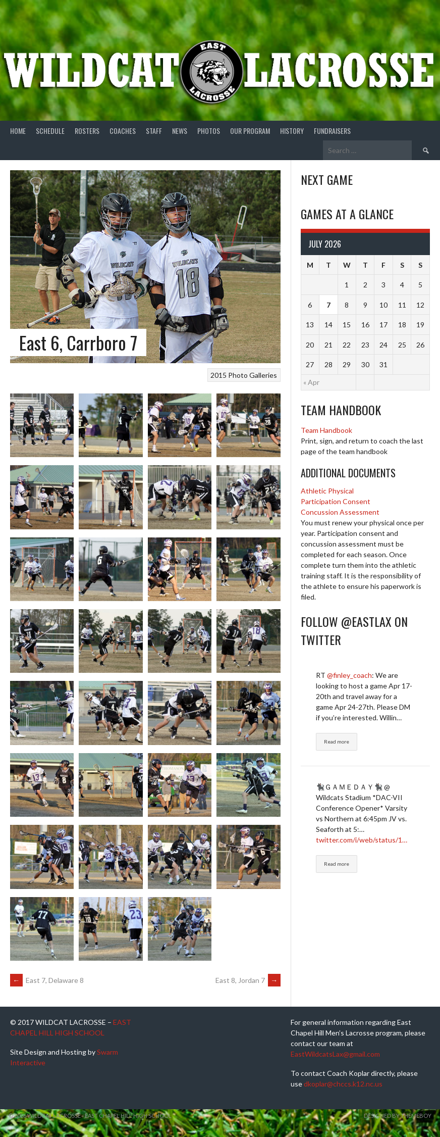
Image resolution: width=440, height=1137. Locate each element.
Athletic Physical (327, 490)
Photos (208, 130)
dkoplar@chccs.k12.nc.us (343, 1083)
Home (18, 130)
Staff (154, 130)
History (292, 130)
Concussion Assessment (340, 512)
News (179, 130)
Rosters (87, 130)
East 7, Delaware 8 (47, 980)
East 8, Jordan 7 (248, 980)
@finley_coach (349, 675)
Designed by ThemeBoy (397, 1115)
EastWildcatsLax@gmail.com (335, 1054)
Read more (336, 741)
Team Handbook (326, 430)
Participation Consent (335, 501)
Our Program (250, 130)
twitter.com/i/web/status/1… (361, 839)
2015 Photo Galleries (243, 375)
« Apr (311, 382)
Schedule (50, 130)
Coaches (122, 130)
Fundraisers (332, 130)
